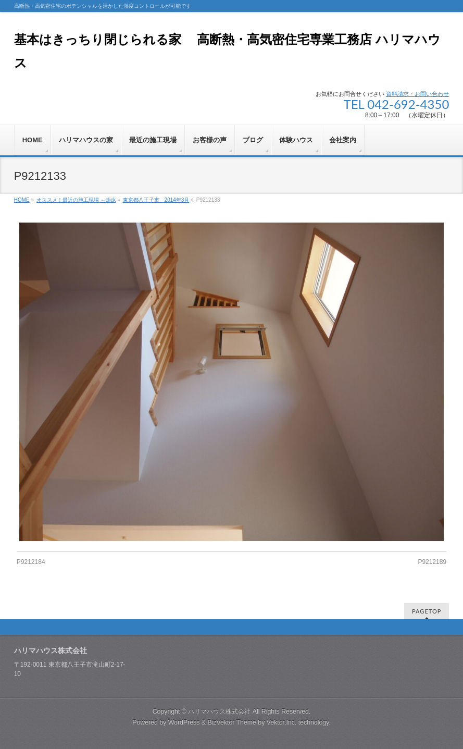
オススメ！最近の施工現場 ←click (76, 200)
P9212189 (432, 562)
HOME (22, 200)
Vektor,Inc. (282, 722)
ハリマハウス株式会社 (219, 711)
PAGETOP (426, 611)
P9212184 (31, 562)
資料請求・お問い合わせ (417, 94)
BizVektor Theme (231, 722)
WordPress (184, 722)
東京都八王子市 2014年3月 (156, 200)
